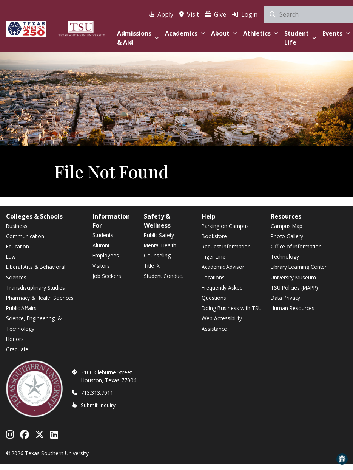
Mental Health (160, 245)
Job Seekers (106, 275)
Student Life (300, 38)
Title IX (152, 265)
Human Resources (292, 308)
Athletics (260, 33)
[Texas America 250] (26, 27)
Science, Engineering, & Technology (34, 323)
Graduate (17, 349)
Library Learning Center (299, 266)
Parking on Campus (225, 226)
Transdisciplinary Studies (35, 287)
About (224, 33)
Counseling (157, 255)
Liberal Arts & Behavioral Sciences (35, 272)
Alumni (100, 245)
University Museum (293, 277)
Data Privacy (285, 297)
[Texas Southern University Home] (81, 27)
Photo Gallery (287, 236)
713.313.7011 (97, 392)
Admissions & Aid (138, 38)
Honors (15, 339)
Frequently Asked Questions (222, 292)
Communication (25, 236)
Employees (105, 255)
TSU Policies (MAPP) (294, 287)
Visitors (101, 265)
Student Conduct (163, 275)
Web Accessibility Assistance (222, 323)
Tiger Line (213, 256)
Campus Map (286, 226)
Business (17, 226)
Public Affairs (21, 308)
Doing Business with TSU (232, 308)
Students (102, 235)
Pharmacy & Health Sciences (40, 297)
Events (336, 33)
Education (17, 246)
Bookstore (214, 236)
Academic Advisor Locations (223, 272)
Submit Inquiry (98, 405)
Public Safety (159, 235)
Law (11, 256)
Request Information (226, 246)
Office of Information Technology (296, 251)
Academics (185, 33)
